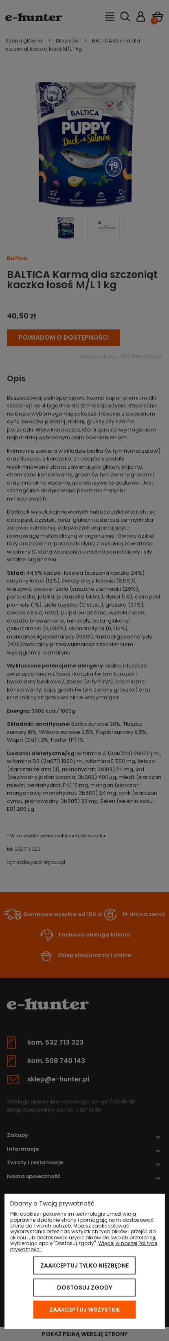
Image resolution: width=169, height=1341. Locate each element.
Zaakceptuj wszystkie (84, 1309)
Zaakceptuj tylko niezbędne (84, 1265)
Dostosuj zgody (84, 1287)
